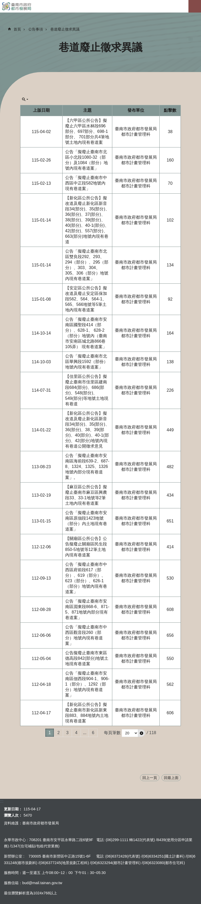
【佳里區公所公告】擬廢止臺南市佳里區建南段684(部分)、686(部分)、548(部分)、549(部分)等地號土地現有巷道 (86, 390)
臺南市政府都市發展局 (100, 6)
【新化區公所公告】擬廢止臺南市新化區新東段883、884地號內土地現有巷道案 (86, 712)
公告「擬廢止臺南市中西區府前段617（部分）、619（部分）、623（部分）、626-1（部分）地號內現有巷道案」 (86, 578)
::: (190, 39)
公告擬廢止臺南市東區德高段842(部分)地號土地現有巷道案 (86, 658)
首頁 (17, 29)
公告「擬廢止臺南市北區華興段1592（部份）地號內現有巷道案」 (86, 361)
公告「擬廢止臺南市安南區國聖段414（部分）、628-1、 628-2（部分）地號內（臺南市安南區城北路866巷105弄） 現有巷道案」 (86, 333)
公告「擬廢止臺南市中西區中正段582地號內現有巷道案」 (86, 183)
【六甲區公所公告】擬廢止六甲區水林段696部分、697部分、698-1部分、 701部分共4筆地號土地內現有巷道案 (87, 131)
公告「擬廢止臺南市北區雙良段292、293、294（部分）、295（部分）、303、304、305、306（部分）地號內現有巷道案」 (86, 265)
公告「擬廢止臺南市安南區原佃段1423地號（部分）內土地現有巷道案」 (86, 520)
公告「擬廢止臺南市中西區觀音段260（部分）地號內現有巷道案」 (86, 635)
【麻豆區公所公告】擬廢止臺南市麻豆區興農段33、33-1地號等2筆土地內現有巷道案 (86, 495)
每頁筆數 (112, 732)
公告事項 (35, 29)
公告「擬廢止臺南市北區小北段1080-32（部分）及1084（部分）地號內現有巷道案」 (86, 160)
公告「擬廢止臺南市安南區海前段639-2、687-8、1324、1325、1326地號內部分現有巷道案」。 (87, 466)
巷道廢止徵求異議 (65, 29)
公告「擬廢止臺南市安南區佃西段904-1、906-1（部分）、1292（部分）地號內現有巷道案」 (87, 684)
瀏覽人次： (13, 815)
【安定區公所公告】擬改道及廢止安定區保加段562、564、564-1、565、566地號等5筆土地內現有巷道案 (86, 299)
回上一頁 (149, 778)
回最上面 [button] (171, 778)
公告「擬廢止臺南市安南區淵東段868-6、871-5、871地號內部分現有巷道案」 (87, 609)
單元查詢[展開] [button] (25, 99)
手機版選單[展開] (194, 6)
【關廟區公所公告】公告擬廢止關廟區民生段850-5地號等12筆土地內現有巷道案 (86, 546)
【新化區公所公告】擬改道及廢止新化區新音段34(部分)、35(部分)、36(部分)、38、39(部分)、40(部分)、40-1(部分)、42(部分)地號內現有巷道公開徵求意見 (87, 429)
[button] (141, 733)
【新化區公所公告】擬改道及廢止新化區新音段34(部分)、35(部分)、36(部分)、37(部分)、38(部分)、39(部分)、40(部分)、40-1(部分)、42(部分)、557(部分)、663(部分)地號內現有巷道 (87, 220)
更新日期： (13, 809)
